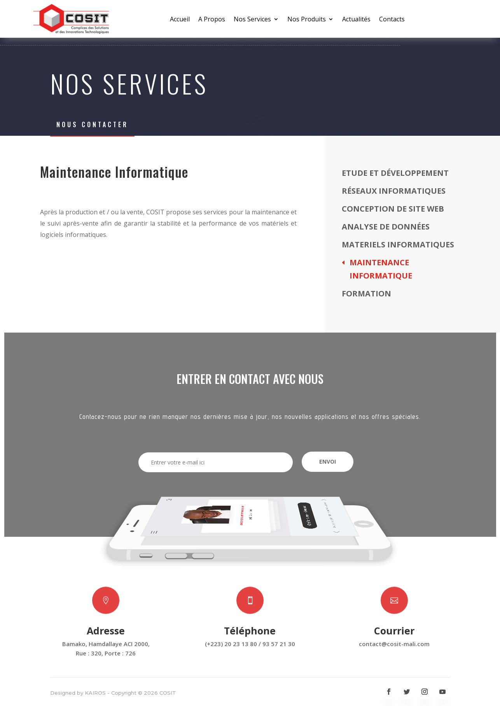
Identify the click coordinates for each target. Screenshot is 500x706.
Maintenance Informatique (381, 269)
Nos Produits (306, 19)
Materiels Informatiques (398, 244)
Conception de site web (393, 208)
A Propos (211, 19)
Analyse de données (386, 226)
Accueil (180, 19)
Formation (366, 293)
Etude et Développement (395, 173)
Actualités (356, 19)
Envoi (327, 461)
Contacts (392, 19)
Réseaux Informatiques (394, 191)
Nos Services (252, 19)
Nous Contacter (92, 124)
